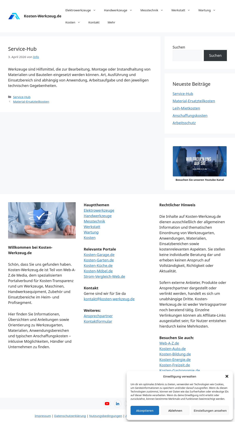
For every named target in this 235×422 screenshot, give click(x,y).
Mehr (111, 22)
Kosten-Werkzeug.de (42, 16)
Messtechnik (153, 10)
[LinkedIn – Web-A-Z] (117, 403)
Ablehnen (175, 410)
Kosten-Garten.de (99, 260)
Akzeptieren (144, 410)
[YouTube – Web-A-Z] (107, 403)
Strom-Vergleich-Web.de (104, 276)
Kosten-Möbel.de (98, 271)
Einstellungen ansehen (210, 410)
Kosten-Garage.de (99, 254)
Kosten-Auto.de (172, 348)
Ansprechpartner (98, 315)
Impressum (43, 416)
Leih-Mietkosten (186, 108)
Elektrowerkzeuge (82, 10)
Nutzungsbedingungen (105, 416)
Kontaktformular (98, 321)
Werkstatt (182, 10)
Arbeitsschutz (184, 122)
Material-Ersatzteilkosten (31, 101)
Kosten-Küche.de (98, 265)
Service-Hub (21, 97)
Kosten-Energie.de (175, 359)
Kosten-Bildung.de (175, 354)
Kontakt (94, 22)
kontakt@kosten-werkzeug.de (109, 298)
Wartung (209, 10)
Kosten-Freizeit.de (174, 365)
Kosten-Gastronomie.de (179, 370)
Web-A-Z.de (169, 343)
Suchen (179, 47)
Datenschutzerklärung (70, 416)
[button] (227, 376)
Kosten (74, 22)
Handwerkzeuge (120, 10)
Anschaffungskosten (190, 115)
